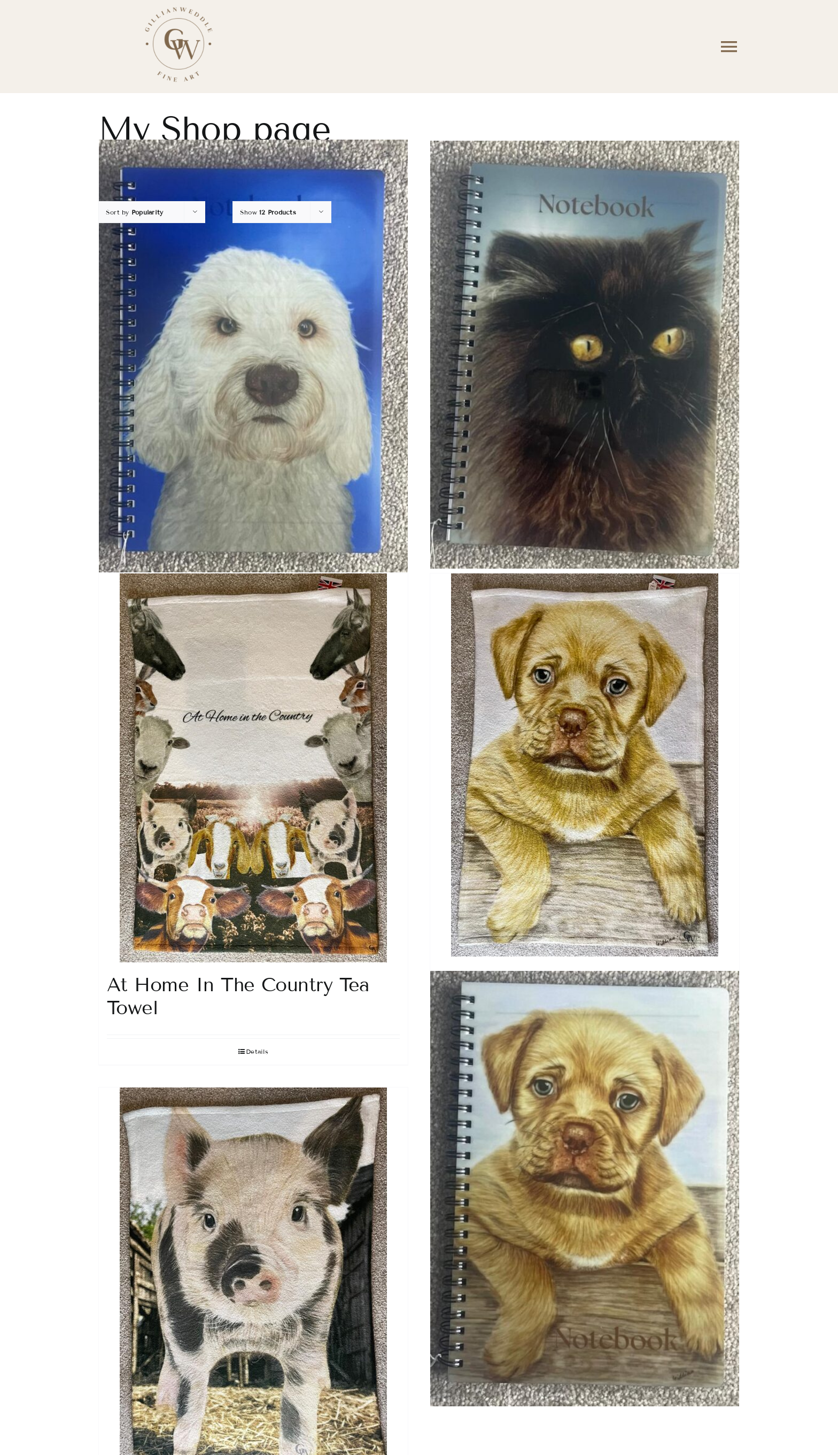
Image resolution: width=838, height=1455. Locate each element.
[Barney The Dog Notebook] (253, 356)
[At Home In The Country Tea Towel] (253, 767)
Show (268, 212)
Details (257, 1051)
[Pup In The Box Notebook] (584, 1189)
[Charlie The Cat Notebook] (584, 355)
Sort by (134, 212)
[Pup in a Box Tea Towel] (584, 764)
